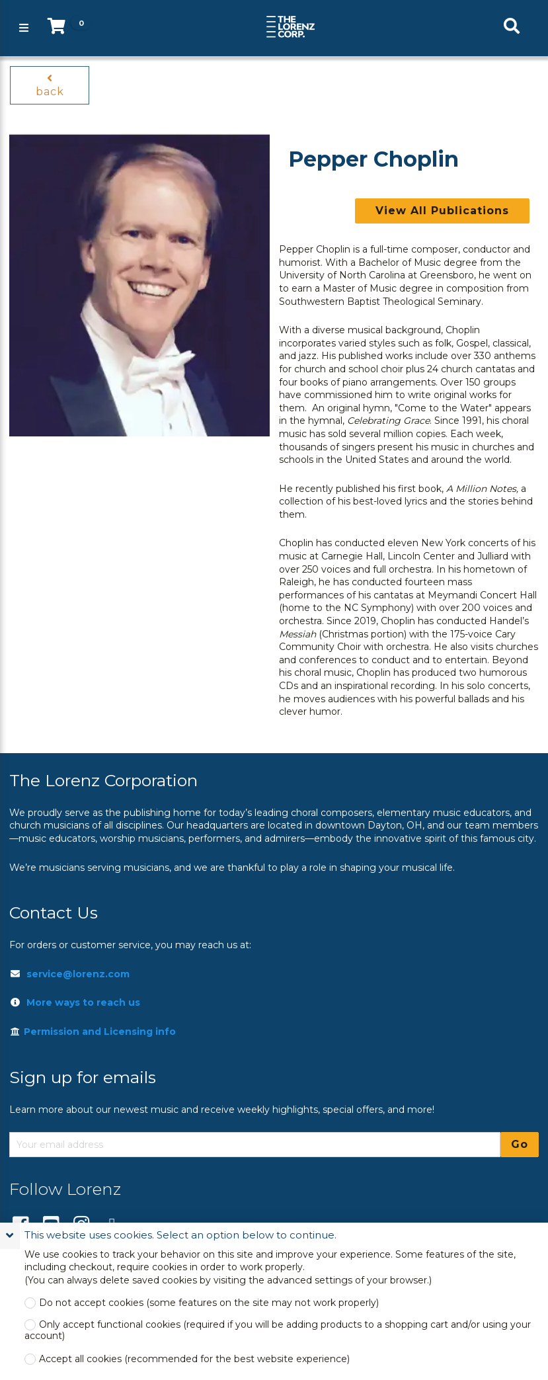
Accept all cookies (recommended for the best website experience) (194, 1359)
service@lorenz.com (78, 974)
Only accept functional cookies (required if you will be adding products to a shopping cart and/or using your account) (277, 1330)
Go (519, 1144)
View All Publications (442, 210)
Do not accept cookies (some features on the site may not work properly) (209, 1303)
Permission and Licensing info (92, 1031)
